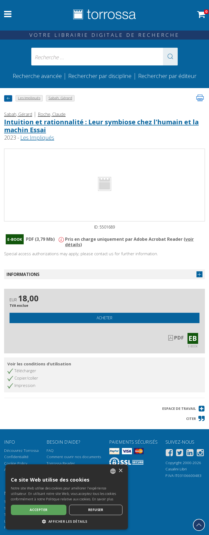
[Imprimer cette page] (200, 98)
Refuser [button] (95, 509)
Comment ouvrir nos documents (74, 456)
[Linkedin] (190, 453)
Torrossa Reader (61, 463)
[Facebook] (169, 453)
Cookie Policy (15, 463)
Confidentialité (16, 456)
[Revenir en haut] (199, 525)
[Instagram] (200, 453)
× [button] (120, 471)
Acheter (104, 317)
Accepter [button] (38, 509)
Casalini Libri (176, 469)
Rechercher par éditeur (167, 76)
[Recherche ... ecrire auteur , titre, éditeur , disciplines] (104, 56)
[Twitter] (179, 453)
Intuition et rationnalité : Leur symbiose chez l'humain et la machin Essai (101, 125)
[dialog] (66, 497)
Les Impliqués (37, 137)
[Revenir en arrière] (8, 98)
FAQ (50, 450)
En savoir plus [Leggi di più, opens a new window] (102, 499)
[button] (170, 56)
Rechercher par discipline (99, 76)
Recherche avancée (38, 76)
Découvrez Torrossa (21, 450)
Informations (23, 274)
